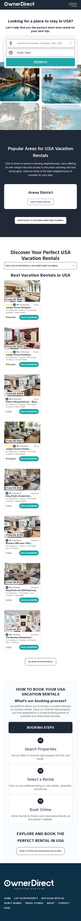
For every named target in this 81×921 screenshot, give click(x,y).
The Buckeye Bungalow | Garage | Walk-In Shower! (56, 448)
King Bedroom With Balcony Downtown (21, 448)
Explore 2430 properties (40, 202)
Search (40, 62)
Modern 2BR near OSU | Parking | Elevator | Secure (57, 401)
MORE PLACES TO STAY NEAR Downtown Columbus (41, 220)
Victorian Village (58, 312)
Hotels (8, 756)
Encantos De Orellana (15, 810)
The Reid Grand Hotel (15, 761)
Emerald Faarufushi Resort (52, 833)
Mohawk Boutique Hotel (16, 765)
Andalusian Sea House (15, 797)
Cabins (39, 788)
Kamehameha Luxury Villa (49, 761)
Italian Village (20, 312)
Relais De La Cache (14, 769)
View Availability (28, 316)
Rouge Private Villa (45, 774)
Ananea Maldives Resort (51, 825)
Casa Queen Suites (14, 774)
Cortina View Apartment (16, 825)
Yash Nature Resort (49, 829)
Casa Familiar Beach (14, 805)
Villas (39, 756)
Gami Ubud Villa (44, 778)
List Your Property (26, 707)
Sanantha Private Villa (47, 765)
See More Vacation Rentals (40, 471)
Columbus (9, 312)
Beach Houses (12, 788)
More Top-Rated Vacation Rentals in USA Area (40, 660)
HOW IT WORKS (12, 712)
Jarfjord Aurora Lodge (46, 797)
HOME (7, 707)
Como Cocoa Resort (49, 837)
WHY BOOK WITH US (52, 707)
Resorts (44, 820)
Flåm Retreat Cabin (45, 793)
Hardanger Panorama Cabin (49, 801)
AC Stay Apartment (14, 837)
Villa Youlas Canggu (46, 769)
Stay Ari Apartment (14, 829)
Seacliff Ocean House (15, 801)
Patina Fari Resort (48, 841)
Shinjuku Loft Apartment (16, 833)
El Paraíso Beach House (16, 793)
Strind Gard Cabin (44, 805)
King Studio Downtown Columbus (18, 401)
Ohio (44, 405)
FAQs (7, 717)
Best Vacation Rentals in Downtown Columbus (32, 266)
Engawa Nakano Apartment (18, 841)
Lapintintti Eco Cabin (45, 810)
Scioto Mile (19, 451)
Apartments (11, 820)
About (51, 712)
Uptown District (20, 405)
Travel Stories (34, 712)
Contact (63, 712)
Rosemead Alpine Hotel (16, 778)
